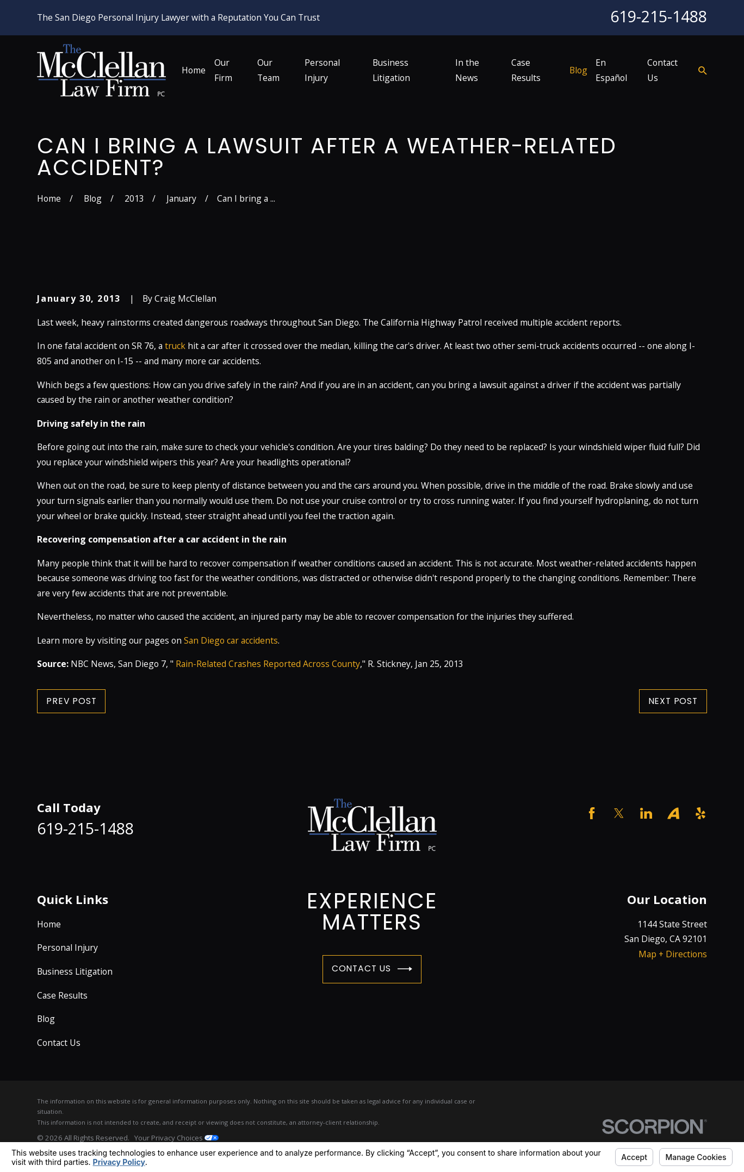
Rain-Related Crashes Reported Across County (268, 664)
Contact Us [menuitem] (662, 70)
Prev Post (71, 701)
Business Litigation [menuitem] (391, 70)
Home (49, 924)
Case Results (62, 995)
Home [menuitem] (194, 70)
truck (175, 346)
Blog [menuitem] (578, 70)
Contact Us (372, 969)
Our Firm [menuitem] (223, 70)
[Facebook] (592, 813)
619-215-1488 (658, 16)
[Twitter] (619, 813)
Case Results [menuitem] (526, 70)
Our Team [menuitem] (268, 70)
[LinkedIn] (646, 813)
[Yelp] (700, 813)
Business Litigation (75, 971)
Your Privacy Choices (176, 1138)
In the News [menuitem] (467, 70)
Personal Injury (67, 947)
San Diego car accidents (231, 640)
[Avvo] (673, 813)
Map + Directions (672, 954)
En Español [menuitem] (611, 70)
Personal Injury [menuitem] (322, 70)
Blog (46, 1019)
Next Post (673, 701)
